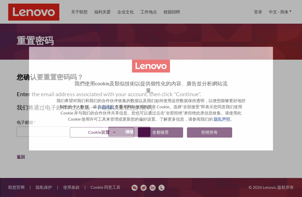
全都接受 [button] (160, 132)
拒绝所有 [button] (209, 132)
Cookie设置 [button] (98, 132)
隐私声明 (222, 119)
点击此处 (106, 106)
